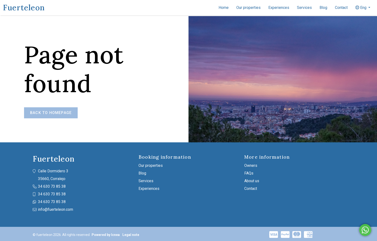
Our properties (248, 7)
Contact (341, 7)
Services (304, 7)
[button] (363, 7)
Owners (250, 165)
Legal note (130, 235)
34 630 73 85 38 (52, 186)
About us (251, 181)
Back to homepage (51, 112)
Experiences (278, 7)
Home (224, 7)
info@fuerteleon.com (55, 209)
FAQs (248, 173)
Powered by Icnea (106, 235)
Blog (323, 7)
